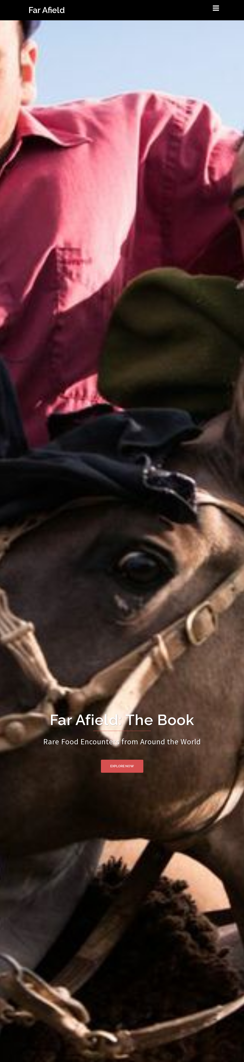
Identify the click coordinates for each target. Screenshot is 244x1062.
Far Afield (46, 10)
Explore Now (122, 766)
